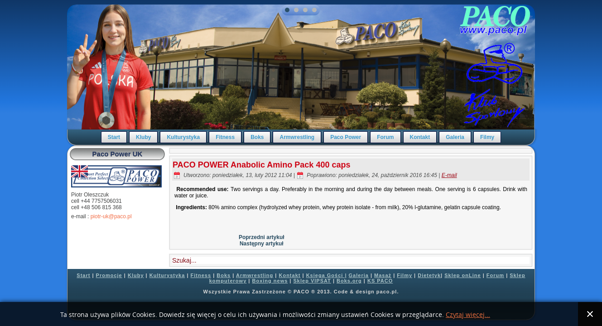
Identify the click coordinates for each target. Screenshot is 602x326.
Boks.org (349, 280)
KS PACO (380, 280)
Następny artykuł (262, 243)
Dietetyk (429, 275)
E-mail (449, 175)
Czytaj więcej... (468, 315)
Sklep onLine (462, 275)
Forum (385, 137)
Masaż (382, 275)
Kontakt (420, 137)
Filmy (487, 137)
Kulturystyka (183, 137)
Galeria (455, 137)
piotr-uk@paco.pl (111, 216)
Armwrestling (296, 137)
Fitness (225, 137)
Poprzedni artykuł (261, 237)
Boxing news (270, 280)
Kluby (143, 137)
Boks (257, 137)
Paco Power (345, 137)
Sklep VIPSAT (312, 280)
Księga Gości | (326, 275)
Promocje (109, 275)
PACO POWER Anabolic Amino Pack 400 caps (261, 164)
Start (114, 137)
